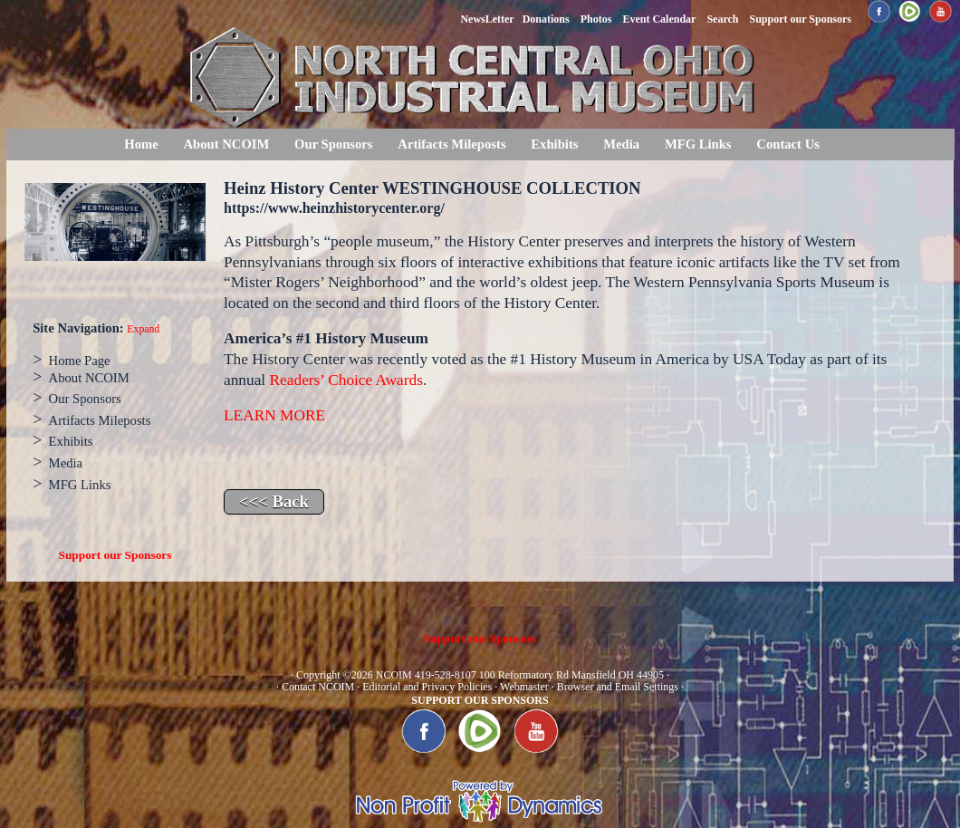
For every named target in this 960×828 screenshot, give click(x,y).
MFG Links (698, 144)
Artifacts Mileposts (451, 144)
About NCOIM (226, 144)
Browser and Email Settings (617, 686)
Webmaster (524, 686)
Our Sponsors (333, 144)
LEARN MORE (274, 415)
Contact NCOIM (318, 686)
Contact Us (788, 144)
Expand (143, 329)
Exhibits (554, 144)
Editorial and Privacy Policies (427, 686)
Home (141, 144)
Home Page (79, 360)
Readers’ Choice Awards (346, 380)
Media (621, 144)
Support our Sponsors (115, 555)
